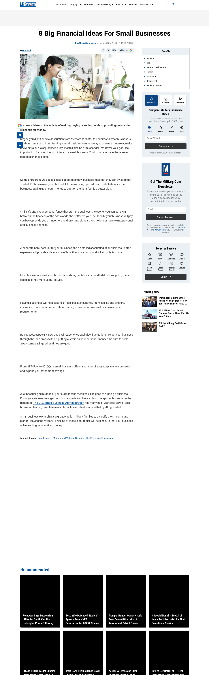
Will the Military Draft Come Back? (172, 325)
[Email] (114, 50)
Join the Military (104, 5)
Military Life (146, 5)
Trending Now (150, 291)
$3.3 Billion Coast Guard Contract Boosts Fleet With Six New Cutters (174, 313)
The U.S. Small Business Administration (57, 402)
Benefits (121, 5)
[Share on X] (108, 50)
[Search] (171, 4)
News (133, 5)
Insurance (61, 5)
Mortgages (75, 5)
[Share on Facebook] (103, 50)
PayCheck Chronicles (85, 43)
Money (88, 5)
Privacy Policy (160, 230)
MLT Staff (26, 50)
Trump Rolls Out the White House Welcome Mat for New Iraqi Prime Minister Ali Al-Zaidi (173, 300)
